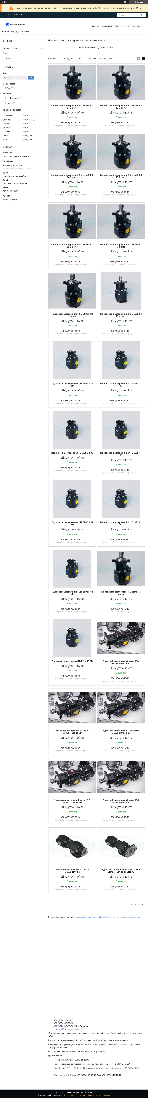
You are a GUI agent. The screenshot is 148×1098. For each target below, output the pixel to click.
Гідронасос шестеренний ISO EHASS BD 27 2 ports (121, 106)
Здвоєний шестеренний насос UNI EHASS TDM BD (72, 870)
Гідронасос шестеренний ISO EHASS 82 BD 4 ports (121, 315)
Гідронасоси (77, 40)
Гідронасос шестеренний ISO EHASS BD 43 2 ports (121, 176)
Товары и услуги (110, 26)
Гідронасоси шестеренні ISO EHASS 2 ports (121, 593)
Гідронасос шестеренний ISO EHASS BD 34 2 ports (72, 176)
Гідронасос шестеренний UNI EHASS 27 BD (121, 384)
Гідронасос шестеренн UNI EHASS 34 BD (72, 453)
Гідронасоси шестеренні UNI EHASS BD (72, 661)
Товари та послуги (61, 40)
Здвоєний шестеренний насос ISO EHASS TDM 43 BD (72, 731)
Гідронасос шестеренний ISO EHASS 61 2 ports (121, 245)
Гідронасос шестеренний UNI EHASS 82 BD (72, 593)
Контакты (138, 26)
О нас (127, 26)
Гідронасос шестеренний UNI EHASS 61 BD (121, 523)
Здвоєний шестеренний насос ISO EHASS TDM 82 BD (121, 801)
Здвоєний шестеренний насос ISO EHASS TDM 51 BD (121, 731)
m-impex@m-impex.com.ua (66, 1029)
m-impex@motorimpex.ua (15, 183)
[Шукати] (142, 15)
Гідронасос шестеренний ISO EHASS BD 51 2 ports (72, 245)
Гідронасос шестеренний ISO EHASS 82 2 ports (72, 315)
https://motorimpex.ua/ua (14, 176)
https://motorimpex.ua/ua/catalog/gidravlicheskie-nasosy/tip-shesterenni (107, 917)
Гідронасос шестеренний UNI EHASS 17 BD (72, 384)
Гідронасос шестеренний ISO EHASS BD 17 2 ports (72, 106)
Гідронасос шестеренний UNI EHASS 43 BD (121, 454)
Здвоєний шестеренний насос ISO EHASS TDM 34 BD (121, 662)
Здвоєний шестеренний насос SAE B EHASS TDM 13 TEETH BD (121, 870)
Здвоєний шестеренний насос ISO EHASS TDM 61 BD (72, 801)
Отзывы (7, 58)
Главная (95, 26)
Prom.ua (88, 1092)
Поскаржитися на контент (75, 1095)
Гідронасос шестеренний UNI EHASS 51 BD (72, 523)
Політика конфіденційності (98, 1095)
